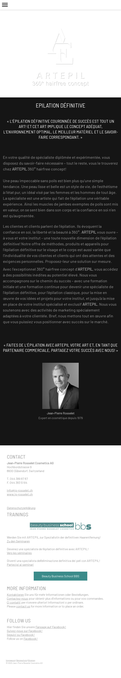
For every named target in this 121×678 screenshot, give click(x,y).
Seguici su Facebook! (21, 635)
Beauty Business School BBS (60, 576)
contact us (23, 606)
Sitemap (31, 660)
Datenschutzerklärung (21, 508)
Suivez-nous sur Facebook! (24, 631)
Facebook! (31, 638)
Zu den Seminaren (18, 541)
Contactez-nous (17, 598)
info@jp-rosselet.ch (20, 490)
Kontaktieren (15, 594)
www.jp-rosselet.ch (20, 494)
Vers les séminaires (19, 553)
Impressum (10, 660)
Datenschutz (21, 660)
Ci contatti (14, 602)
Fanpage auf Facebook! (50, 627)
